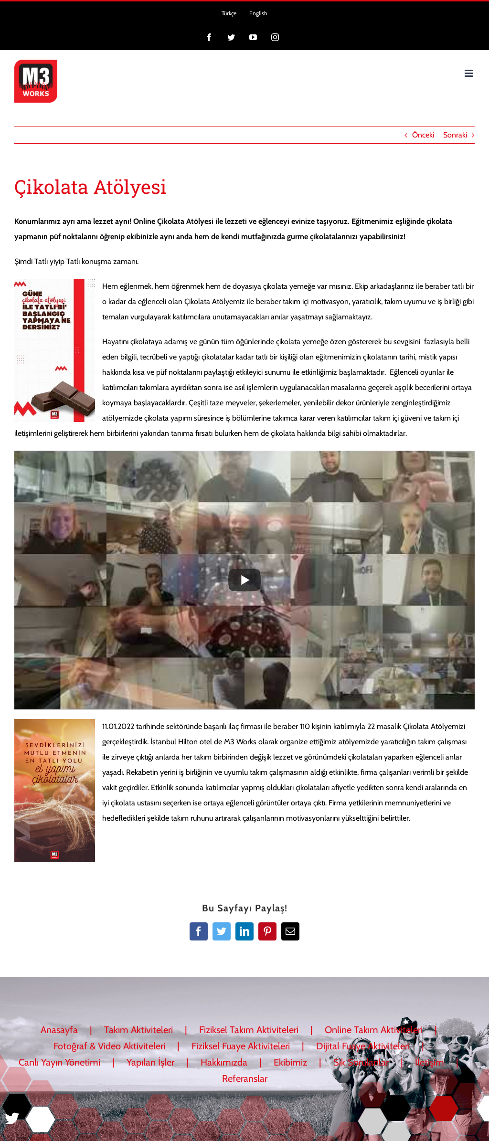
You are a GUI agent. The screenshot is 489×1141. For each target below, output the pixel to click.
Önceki (423, 134)
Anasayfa (59, 1029)
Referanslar (244, 1078)
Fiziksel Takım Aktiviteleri (248, 1029)
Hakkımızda (224, 1062)
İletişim (429, 1062)
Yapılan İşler (150, 1062)
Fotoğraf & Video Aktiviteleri (109, 1046)
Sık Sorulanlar (361, 1062)
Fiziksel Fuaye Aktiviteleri (240, 1046)
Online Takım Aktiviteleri (374, 1029)
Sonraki (455, 134)
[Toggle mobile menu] (470, 73)
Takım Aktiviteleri (138, 1029)
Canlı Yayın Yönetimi (59, 1062)
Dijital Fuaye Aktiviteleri (363, 1046)
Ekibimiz (290, 1062)
